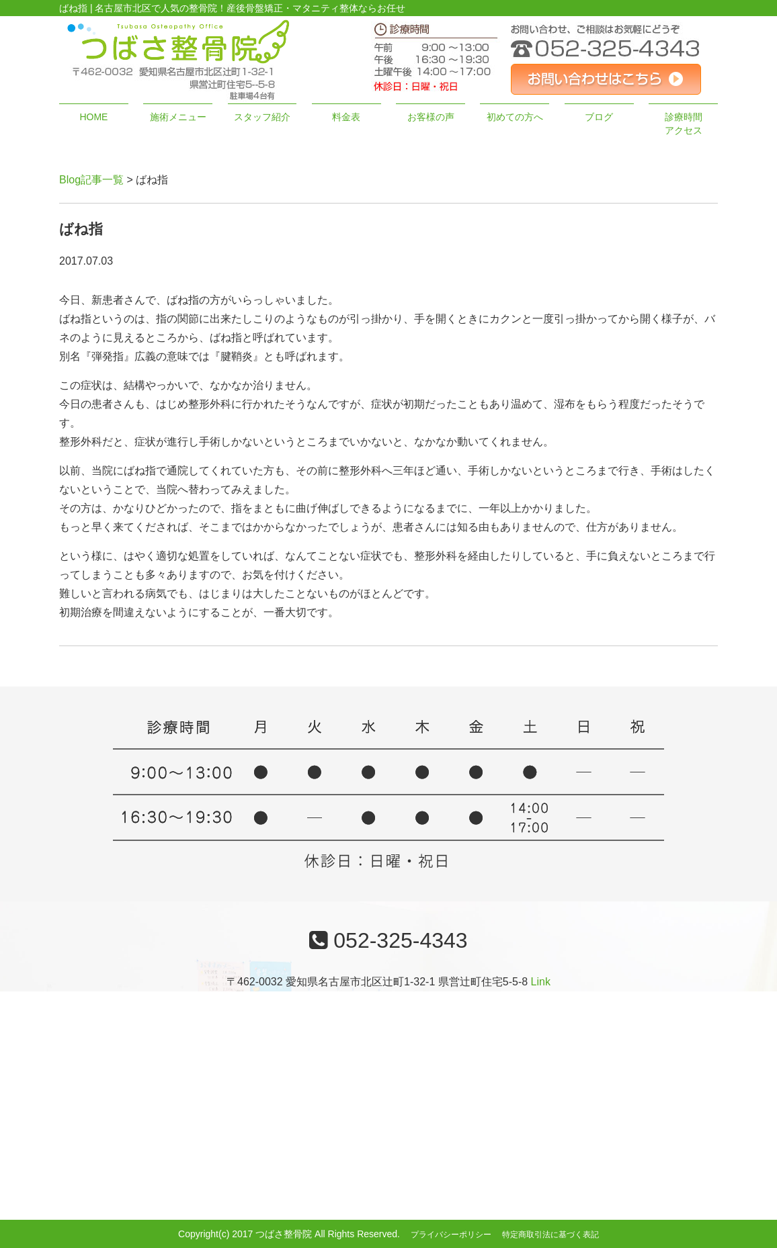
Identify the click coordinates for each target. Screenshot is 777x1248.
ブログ (599, 117)
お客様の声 (430, 117)
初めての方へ (515, 117)
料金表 (346, 117)
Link (540, 981)
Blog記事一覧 (91, 179)
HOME (93, 117)
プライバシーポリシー (451, 1234)
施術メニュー (178, 117)
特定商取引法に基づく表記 (550, 1234)
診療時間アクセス (683, 124)
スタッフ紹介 (262, 117)
